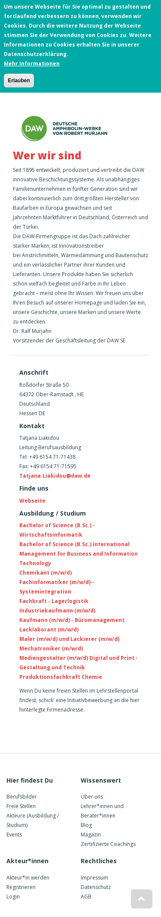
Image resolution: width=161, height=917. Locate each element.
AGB (86, 896)
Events (14, 834)
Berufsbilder (21, 796)
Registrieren (21, 887)
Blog (86, 825)
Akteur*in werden (27, 877)
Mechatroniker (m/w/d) (51, 648)
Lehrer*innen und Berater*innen (102, 810)
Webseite (32, 500)
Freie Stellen (21, 806)
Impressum (94, 877)
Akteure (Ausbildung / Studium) (32, 820)
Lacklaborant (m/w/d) (49, 629)
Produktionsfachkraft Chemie (60, 677)
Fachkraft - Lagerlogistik (53, 601)
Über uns (92, 796)
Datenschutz (96, 887)
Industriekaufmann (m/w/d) (57, 610)
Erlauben (19, 78)
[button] (141, 898)
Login (13, 896)
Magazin (91, 834)
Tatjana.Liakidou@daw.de (55, 475)
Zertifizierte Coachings (108, 844)
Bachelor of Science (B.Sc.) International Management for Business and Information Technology (78, 554)
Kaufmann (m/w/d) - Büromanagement (72, 620)
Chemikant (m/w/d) (45, 572)
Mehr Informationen (32, 61)
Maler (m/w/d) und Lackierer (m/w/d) (69, 639)
